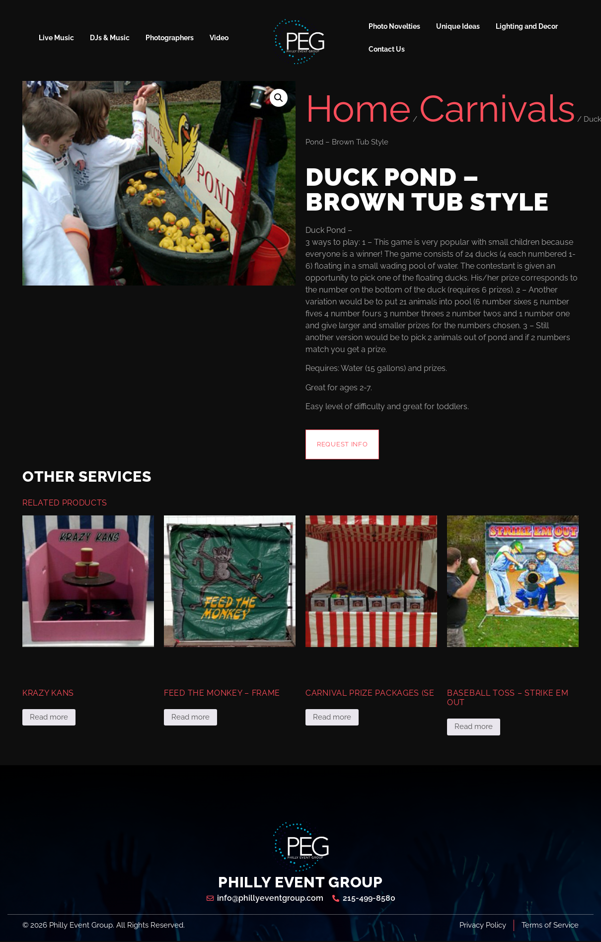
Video (219, 38)
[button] (279, 98)
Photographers (170, 38)
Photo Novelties (394, 26)
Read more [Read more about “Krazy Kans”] (49, 718)
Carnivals (497, 108)
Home (358, 108)
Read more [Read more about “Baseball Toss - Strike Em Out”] (473, 727)
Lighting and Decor (527, 26)
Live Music (56, 38)
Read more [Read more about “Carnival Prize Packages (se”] (332, 718)
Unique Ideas (458, 26)
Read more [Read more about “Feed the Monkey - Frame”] (190, 718)
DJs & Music (110, 38)
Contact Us (387, 49)
